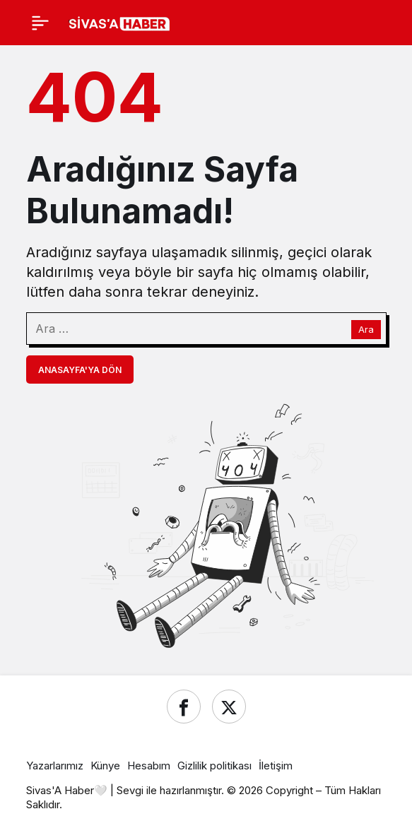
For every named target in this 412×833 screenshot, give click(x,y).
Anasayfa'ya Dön (80, 370)
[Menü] (40, 22)
